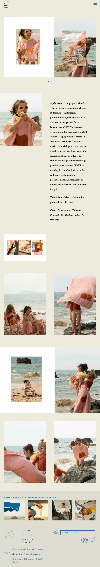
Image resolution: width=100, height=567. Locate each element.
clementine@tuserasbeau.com (26, 554)
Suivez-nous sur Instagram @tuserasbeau (30, 497)
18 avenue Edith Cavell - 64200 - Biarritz (27, 561)
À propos (28, 531)
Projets (27, 535)
